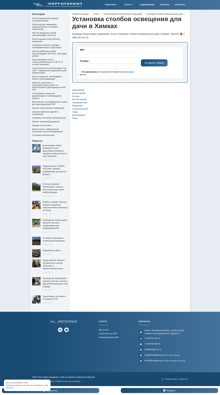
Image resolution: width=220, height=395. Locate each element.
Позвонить (50, 390)
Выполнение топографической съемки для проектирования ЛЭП (49, 103)
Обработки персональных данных (68, 381)
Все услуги (104, 330)
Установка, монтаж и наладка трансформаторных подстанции (46, 46)
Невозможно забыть (52, 250)
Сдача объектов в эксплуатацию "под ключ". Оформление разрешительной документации (49, 70)
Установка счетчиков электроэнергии (49, 118)
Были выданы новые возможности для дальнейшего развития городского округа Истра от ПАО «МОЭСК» (55, 150)
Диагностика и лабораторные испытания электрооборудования (47, 130)
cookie (25, 383)
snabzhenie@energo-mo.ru (162, 355)
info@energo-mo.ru (152, 349)
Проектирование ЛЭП (109, 337)
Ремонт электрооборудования (45, 121)
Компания (110, 5)
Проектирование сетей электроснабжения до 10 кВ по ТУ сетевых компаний (47, 61)
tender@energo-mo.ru (164, 360)
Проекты (164, 5)
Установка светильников (43, 135)
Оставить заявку (154, 62)
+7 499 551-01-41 (152, 338)
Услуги (128, 5)
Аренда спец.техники (41, 125)
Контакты (180, 5)
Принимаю (10, 388)
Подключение (147, 5)
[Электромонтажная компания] (57, 5)
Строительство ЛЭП (108, 333)
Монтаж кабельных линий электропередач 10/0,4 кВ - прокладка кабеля (49, 53)
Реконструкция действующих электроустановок (45, 19)
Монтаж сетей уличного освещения (48, 108)
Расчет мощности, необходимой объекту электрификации (46, 77)
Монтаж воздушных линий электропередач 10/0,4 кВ (44, 34)
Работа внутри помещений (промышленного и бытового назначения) (45, 26)
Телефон (85, 61)
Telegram (169, 390)
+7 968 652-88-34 (152, 344)
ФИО (82, 50)
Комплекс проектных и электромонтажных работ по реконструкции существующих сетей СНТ (48, 86)
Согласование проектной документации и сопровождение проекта (46, 95)
